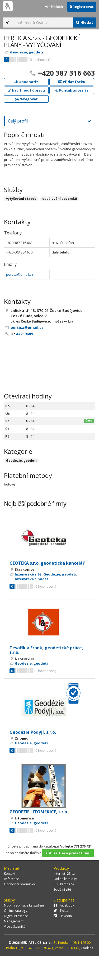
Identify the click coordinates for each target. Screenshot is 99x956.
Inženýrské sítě (28, 574)
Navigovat (26, 99)
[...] (42, 22)
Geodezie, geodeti (26, 52)
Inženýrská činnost (31, 579)
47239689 (24, 333)
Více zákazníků (14, 926)
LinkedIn (63, 916)
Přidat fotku (71, 81)
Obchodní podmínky (19, 884)
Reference (11, 879)
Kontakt (9, 873)
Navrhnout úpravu (26, 90)
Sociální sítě (62, 889)
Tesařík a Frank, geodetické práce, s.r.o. (46, 650)
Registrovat (82, 6)
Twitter (62, 910)
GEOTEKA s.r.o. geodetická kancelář (47, 563)
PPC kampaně (64, 884)
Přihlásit (54, 6)
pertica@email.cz (19, 274)
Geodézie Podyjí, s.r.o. (33, 732)
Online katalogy (65, 879)
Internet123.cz (64, 873)
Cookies (87, 948)
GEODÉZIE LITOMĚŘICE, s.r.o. (39, 812)
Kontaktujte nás (71, 90)
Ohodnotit (26, 81)
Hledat (84, 22)
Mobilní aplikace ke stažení (24, 905)
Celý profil (18, 121)
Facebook (64, 905)
